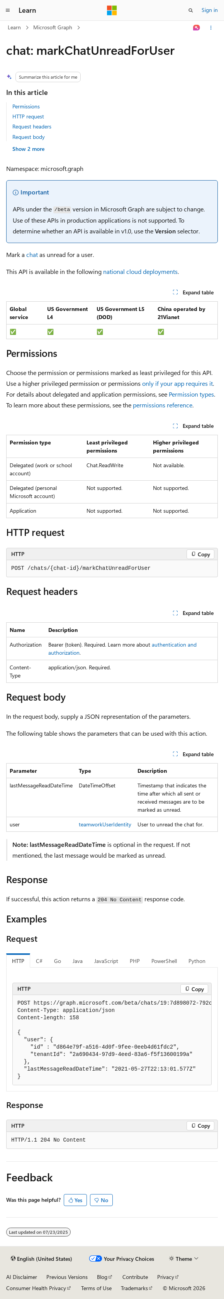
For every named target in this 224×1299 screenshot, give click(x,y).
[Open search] (191, 10)
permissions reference (162, 405)
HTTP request (28, 116)
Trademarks (134, 1288)
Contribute (135, 1276)
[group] (112, 1040)
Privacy (165, 1276)
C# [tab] (39, 961)
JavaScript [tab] (106, 961)
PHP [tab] (135, 961)
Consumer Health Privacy (36, 1288)
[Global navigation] (7, 10)
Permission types (191, 394)
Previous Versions (67, 1276)
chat (32, 254)
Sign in (210, 10)
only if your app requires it (177, 383)
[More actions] (211, 28)
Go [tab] (57, 961)
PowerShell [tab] (164, 961)
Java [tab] (78, 961)
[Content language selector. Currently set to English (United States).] (41, 1259)
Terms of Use (96, 1288)
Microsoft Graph (52, 27)
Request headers (31, 126)
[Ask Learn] (196, 28)
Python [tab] (196, 961)
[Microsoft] (112, 10)
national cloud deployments (140, 271)
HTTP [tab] (18, 961)
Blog (102, 1276)
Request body (28, 136)
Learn (14, 27)
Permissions (26, 106)
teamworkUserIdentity (105, 824)
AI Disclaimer (21, 1276)
